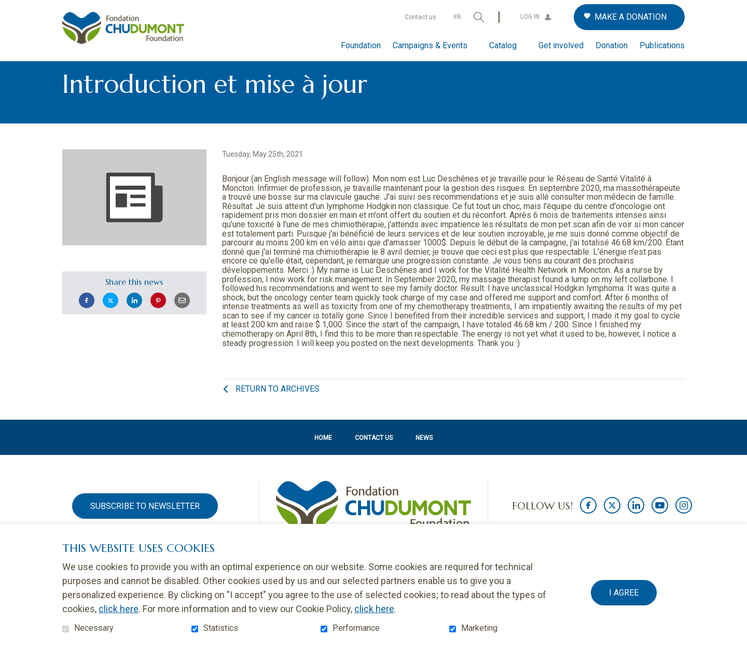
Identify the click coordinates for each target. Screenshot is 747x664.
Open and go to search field (478, 17)
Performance (356, 628)
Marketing (479, 628)
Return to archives (278, 406)
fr (457, 17)
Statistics (220, 628)
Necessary (94, 628)
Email (182, 317)
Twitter (110, 317)
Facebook (86, 317)
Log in (530, 16)
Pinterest (158, 317)
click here (119, 608)
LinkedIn (134, 317)
